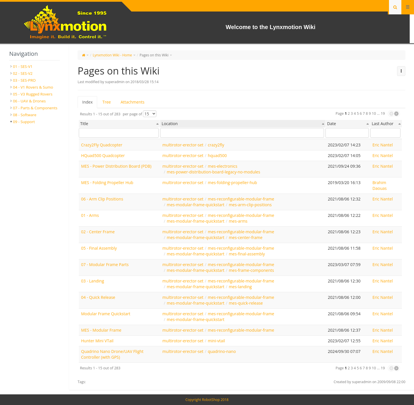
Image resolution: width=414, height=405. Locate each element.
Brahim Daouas (380, 185)
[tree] (34, 94)
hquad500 (217, 155)
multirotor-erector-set (183, 145)
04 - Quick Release (98, 297)
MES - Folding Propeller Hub (107, 182)
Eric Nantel (383, 145)
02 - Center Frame (98, 231)
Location (170, 123)
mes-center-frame (245, 237)
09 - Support (24, 121)
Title (84, 123)
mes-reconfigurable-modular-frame (241, 199)
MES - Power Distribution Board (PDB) (116, 166)
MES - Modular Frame (101, 330)
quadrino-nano (222, 351)
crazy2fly (216, 145)
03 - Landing (92, 281)
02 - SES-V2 (22, 73)
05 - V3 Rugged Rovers (32, 94)
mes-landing (240, 286)
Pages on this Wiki (154, 55)
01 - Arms (90, 215)
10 (374, 113)
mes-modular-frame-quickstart (196, 204)
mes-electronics (222, 166)
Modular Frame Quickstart (105, 313)
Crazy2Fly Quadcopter (101, 145)
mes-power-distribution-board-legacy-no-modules (213, 172)
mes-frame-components (251, 270)
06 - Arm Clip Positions (102, 199)
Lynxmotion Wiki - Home (112, 55)
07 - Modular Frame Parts (105, 264)
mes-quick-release (246, 303)
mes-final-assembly (247, 254)
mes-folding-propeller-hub (232, 182)
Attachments (132, 102)
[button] (401, 71)
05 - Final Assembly (99, 248)
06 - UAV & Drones (29, 101)
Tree (106, 102)
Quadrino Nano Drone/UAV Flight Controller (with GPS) (112, 354)
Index (87, 102)
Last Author (383, 123)
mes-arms (238, 221)
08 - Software (25, 114)
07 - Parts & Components (35, 107)
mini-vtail (216, 340)
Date (331, 123)
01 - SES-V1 (22, 66)
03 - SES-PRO (24, 80)
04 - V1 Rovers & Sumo (33, 87)
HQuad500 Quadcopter (103, 155)
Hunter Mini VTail (97, 340)
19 (383, 113)
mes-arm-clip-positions (250, 204)
